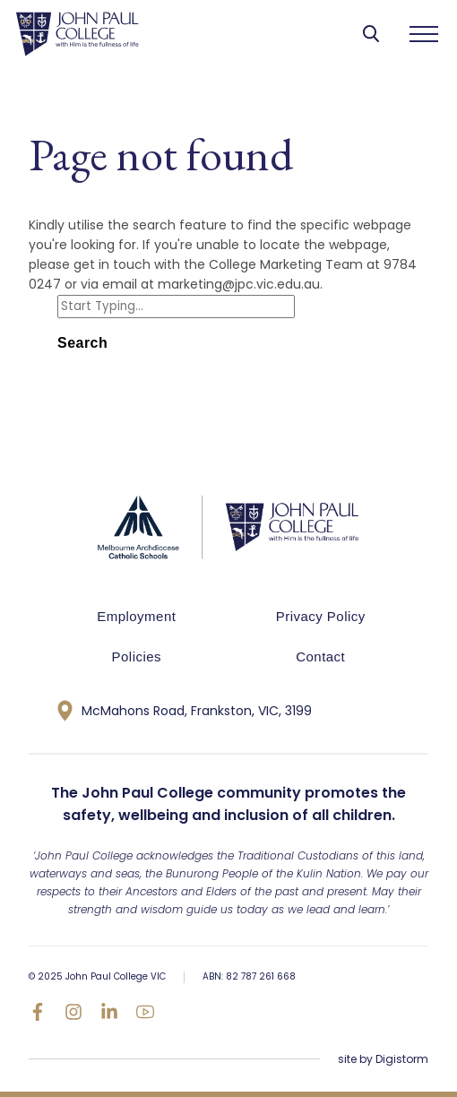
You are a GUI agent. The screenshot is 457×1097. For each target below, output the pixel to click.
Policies (137, 656)
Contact (320, 656)
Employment (136, 616)
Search (82, 342)
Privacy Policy (321, 616)
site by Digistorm (383, 1059)
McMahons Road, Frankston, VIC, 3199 (184, 710)
